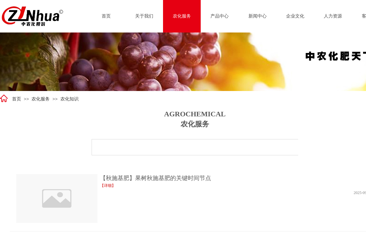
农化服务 (41, 99)
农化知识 (69, 99)
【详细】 (108, 185)
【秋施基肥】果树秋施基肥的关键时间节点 (155, 178)
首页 (16, 99)
